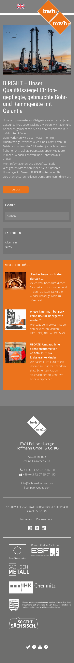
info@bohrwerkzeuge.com (37, 483)
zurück (16, 189)
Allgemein (11, 242)
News (8, 247)
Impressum (27, 519)
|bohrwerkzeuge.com (37, 487)
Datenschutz (44, 519)
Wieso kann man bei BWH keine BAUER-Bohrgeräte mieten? (47, 316)
